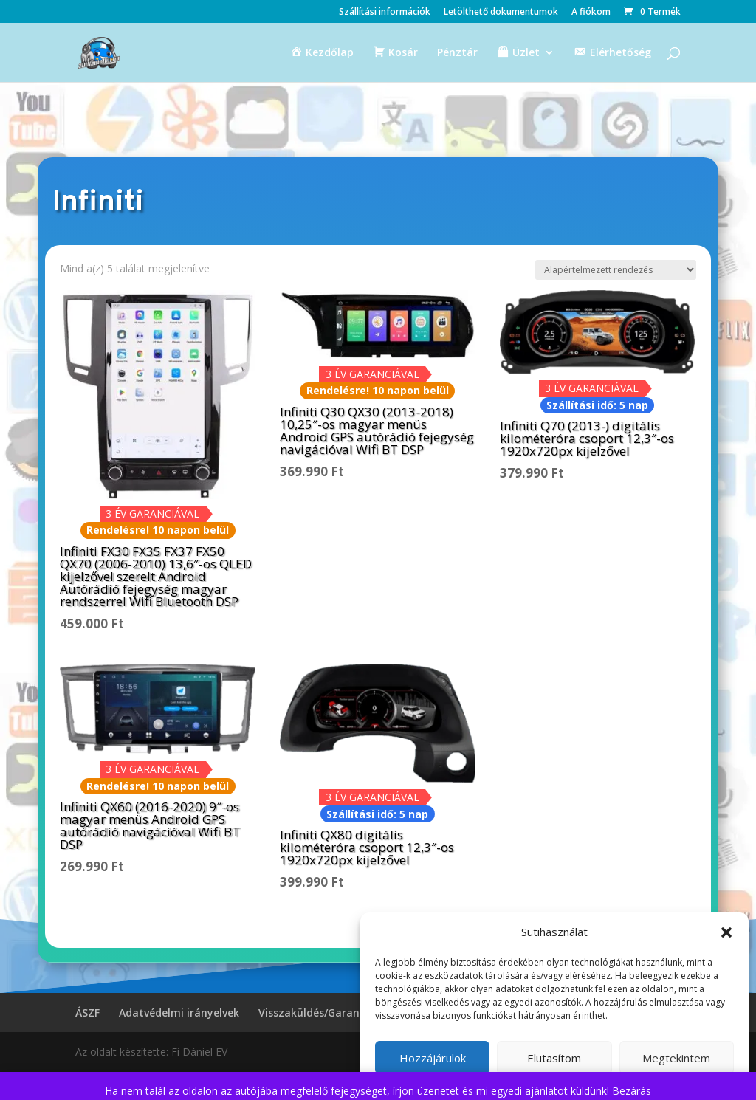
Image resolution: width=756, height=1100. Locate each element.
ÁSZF (87, 1013)
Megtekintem (676, 1058)
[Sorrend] (615, 270)
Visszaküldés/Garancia (316, 1013)
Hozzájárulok (432, 1058)
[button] (726, 932)
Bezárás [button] (631, 1091)
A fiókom (591, 12)
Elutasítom (554, 1058)
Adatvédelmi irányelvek (179, 1013)
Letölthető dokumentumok (501, 12)
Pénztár (457, 53)
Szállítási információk (384, 12)
